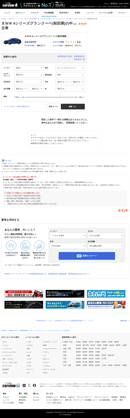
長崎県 (91, 365)
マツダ (29, 359)
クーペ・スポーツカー (10, 362)
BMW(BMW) (24, 330)
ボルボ (45, 373)
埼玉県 (92, 345)
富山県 (91, 348)
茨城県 (105, 345)
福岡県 (78, 365)
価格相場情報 (30, 42)
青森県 (85, 342)
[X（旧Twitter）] (29, 385)
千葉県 (99, 345)
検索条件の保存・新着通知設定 (72, 56)
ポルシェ (46, 359)
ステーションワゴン (9, 352)
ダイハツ (30, 369)
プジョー (46, 362)
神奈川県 (86, 345)
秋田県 (104, 342)
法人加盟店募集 (104, 400)
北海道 (78, 342)
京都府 (91, 355)
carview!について (52, 397)
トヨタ (29, 342)
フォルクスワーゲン (50, 349)
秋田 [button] (59, 75)
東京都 (78, 345)
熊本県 (97, 365)
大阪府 (78, 355)
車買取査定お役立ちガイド (79, 274)
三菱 (28, 356)
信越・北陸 (67, 348)
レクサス (30, 345)
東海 (64, 352)
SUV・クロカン (8, 359)
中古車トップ (12, 18)
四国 (64, 362)
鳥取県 (78, 359)
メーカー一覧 (22, 18)
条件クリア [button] (53, 107)
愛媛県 (91, 362)
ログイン (107, 4)
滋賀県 (97, 355)
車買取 (77, 13)
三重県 (97, 352)
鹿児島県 (117, 365)
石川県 (97, 348)
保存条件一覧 (79, 59)
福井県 (104, 348)
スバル (29, 362)
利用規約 (114, 397)
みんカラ (36, 400)
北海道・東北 (67, 342)
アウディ (46, 352)
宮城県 (97, 342)
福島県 (116, 342)
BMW (45, 345)
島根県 (85, 359)
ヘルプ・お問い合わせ (54, 403)
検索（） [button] (73, 107)
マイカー (122, 13)
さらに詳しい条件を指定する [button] (18, 106)
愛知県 (78, 352)
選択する (60, 89)
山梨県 (124, 345)
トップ (7, 13)
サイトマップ (78, 400)
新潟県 (78, 348)
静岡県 (91, 352)
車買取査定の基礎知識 (57, 274)
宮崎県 (110, 365)
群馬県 (118, 345)
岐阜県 (85, 352)
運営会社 (63, 397)
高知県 (97, 362)
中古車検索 (49, 13)
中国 (64, 359)
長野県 (85, 348)
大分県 (104, 365)
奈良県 (104, 355)
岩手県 (91, 342)
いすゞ (29, 373)
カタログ (34, 13)
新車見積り (64, 13)
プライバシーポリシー (84, 397)
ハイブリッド (7, 356)
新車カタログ (13, 330)
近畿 (64, 355)
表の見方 (6, 161)
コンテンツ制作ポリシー (54, 400)
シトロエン (47, 366)
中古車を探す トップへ (44, 320)
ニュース (90, 13)
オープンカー (7, 366)
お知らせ (71, 397)
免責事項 (123, 397)
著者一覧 (68, 400)
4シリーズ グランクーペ (38, 330)
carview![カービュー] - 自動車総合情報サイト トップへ (74, 320)
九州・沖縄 (67, 365)
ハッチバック (7, 349)
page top (123, 320)
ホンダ (29, 352)
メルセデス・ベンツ (50, 342)
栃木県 (111, 345)
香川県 (85, 362)
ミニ (44, 356)
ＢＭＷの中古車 (45, 18)
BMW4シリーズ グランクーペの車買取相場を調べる (25, 274)
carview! (3, 18)
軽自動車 (6, 369)
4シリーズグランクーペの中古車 (62, 18)
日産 (28, 349)
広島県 (97, 359)
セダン (5, 342)
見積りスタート (90, 256)
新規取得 (114, 4)
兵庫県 (85, 355)
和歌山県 (111, 355)
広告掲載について (91, 400)
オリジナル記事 (106, 13)
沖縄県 (124, 365)
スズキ (29, 366)
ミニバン (6, 345)
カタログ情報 (58, 42)
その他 (5, 373)
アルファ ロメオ (49, 369)
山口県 (104, 359)
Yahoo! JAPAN (124, 4)
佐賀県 (85, 365)
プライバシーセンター (101, 397)
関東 (64, 345)
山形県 (110, 342)
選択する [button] (19, 75)
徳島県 (78, 362)
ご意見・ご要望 (117, 400)
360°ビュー (20, 13)
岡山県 (91, 359)
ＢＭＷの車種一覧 (34, 18)
